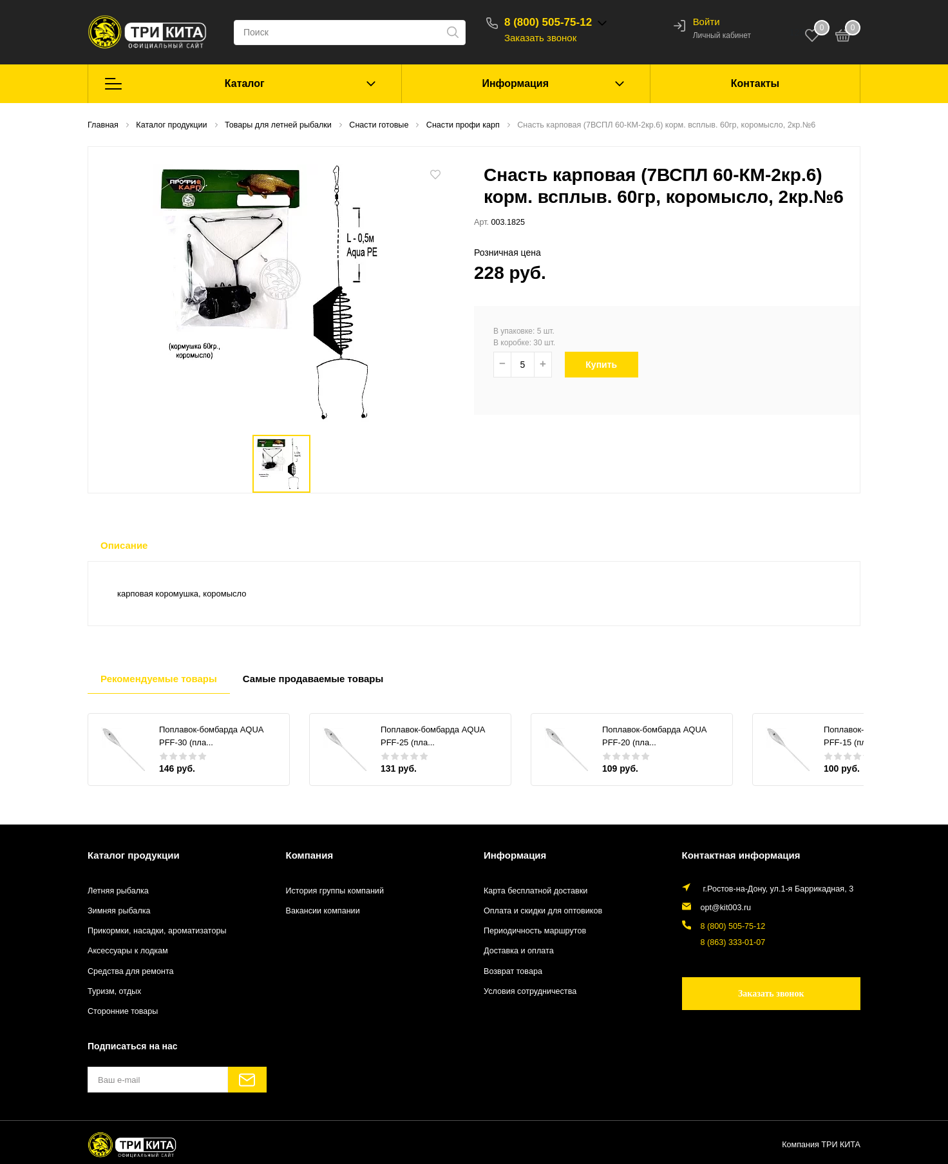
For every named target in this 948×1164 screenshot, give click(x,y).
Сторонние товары (123, 1011)
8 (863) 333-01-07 (733, 942)
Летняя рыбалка (118, 890)
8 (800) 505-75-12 (548, 22)
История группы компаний (335, 890)
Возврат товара (513, 971)
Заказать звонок (540, 37)
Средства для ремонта (131, 971)
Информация (515, 83)
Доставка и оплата (519, 950)
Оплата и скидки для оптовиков (543, 910)
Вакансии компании (323, 910)
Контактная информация (741, 855)
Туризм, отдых (114, 991)
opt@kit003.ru (726, 907)
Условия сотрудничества (530, 991)
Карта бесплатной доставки (535, 890)
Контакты (755, 83)
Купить (608, 364)
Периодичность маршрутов (535, 930)
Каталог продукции (134, 855)
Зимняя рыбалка (119, 910)
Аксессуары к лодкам (128, 950)
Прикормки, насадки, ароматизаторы (157, 930)
